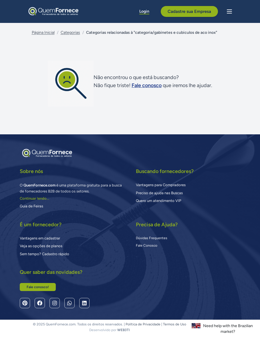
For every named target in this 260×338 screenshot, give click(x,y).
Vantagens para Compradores (161, 185)
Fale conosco (147, 85)
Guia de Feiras (31, 206)
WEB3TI (123, 330)
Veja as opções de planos (41, 246)
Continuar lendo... (34, 198)
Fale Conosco (146, 245)
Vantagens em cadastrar (40, 238)
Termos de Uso (174, 324)
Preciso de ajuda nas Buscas (159, 193)
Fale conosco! (38, 287)
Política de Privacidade (143, 324)
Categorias (70, 32)
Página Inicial (43, 32)
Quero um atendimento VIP (158, 201)
